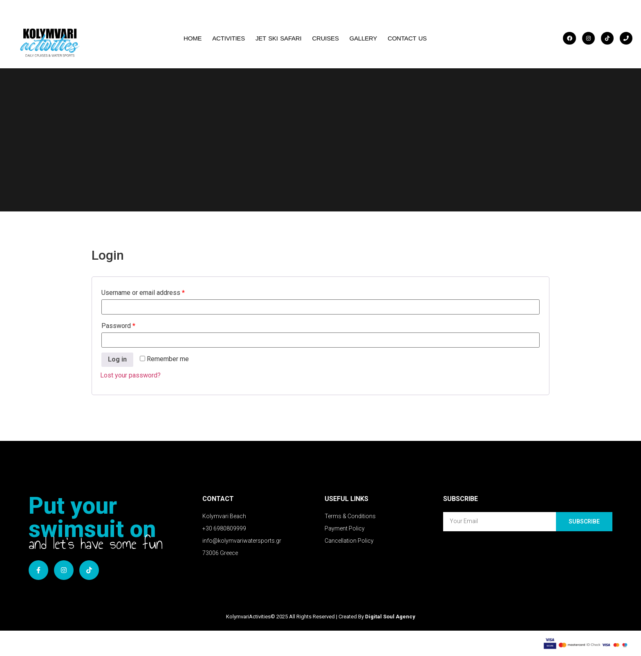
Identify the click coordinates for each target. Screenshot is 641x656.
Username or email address (143, 293)
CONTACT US (407, 38)
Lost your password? (130, 375)
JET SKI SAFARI (278, 38)
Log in (117, 359)
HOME (193, 38)
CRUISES (325, 38)
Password (118, 326)
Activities (228, 38)
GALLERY (363, 38)
